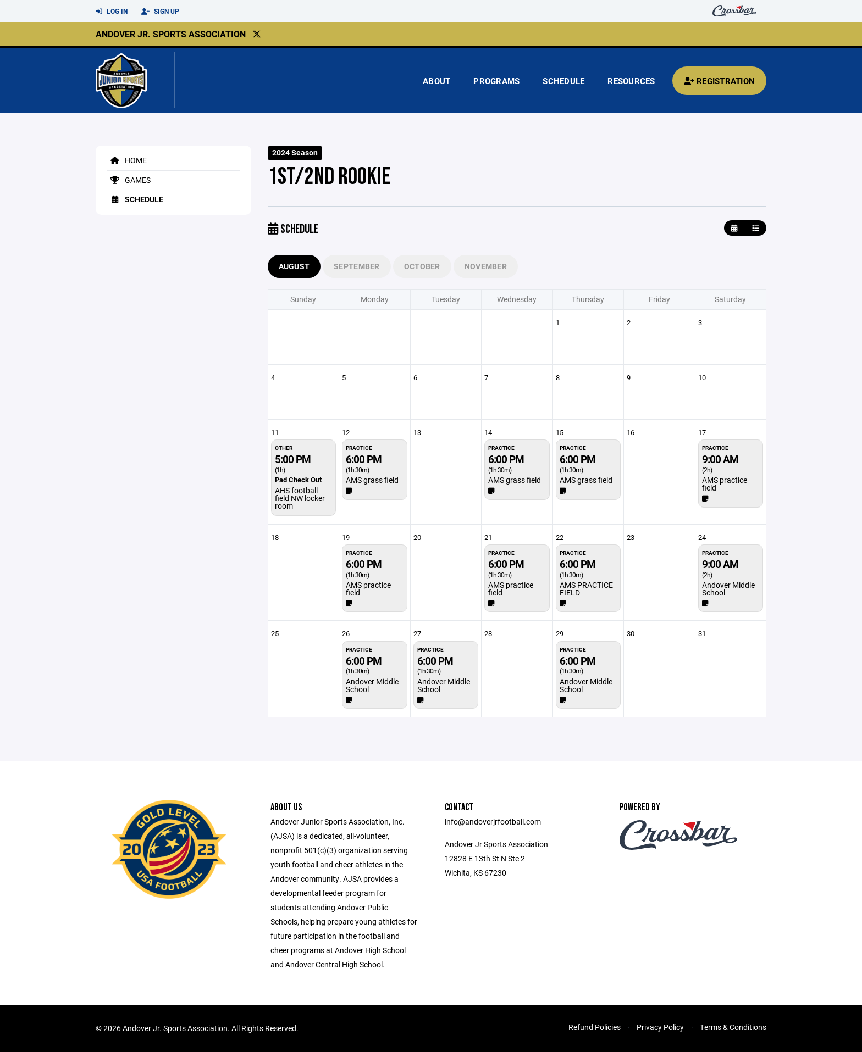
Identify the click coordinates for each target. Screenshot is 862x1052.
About (436, 80)
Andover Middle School (728, 589)
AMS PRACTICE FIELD (586, 589)
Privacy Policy (660, 1027)
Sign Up (160, 11)
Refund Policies (594, 1027)
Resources (631, 80)
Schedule (563, 80)
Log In (112, 11)
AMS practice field (724, 484)
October (422, 266)
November (486, 266)
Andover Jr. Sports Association (171, 34)
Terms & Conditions (733, 1027)
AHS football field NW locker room (300, 498)
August (294, 266)
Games (129, 180)
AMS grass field (372, 480)
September (357, 266)
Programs (496, 80)
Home (127, 160)
